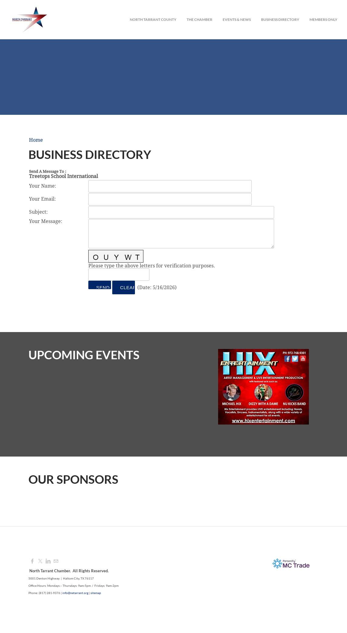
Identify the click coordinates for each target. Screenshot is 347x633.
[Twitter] (40, 561)
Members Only (323, 19)
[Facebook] (32, 561)
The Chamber (199, 19)
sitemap (95, 593)
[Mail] (56, 561)
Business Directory (280, 19)
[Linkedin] (48, 561)
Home (36, 140)
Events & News (237, 19)
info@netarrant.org (75, 593)
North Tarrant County (153, 19)
